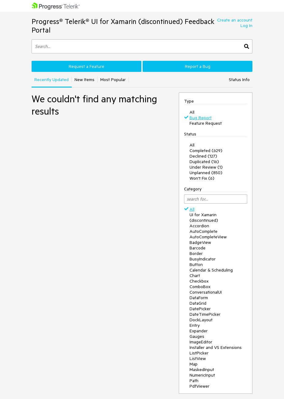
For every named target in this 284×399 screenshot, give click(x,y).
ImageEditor (201, 342)
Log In (246, 25)
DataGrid (198, 303)
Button (196, 264)
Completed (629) (206, 150)
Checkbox (199, 281)
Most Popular (113, 79)
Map (194, 364)
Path (194, 380)
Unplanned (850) (206, 172)
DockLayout (201, 320)
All (192, 112)
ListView (198, 358)
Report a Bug (197, 66)
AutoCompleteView (208, 237)
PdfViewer (199, 386)
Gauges (197, 336)
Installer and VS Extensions (216, 347)
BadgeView (200, 242)
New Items (84, 79)
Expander (199, 331)
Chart (195, 275)
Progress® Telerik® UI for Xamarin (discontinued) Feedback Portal (123, 25)
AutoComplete (203, 231)
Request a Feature (86, 66)
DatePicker (200, 308)
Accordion (199, 226)
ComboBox (200, 286)
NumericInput (202, 375)
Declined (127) (203, 156)
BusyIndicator (203, 259)
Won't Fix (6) (202, 178)
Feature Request (206, 123)
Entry (195, 325)
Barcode (197, 248)
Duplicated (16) (204, 161)
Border (196, 253)
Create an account (234, 20)
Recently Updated (51, 79)
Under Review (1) (206, 167)
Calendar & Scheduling (211, 270)
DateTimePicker (205, 314)
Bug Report (201, 117)
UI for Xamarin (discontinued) (204, 217)
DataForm (199, 297)
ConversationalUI (206, 292)
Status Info (239, 79)
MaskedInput (202, 369)
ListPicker (199, 353)
